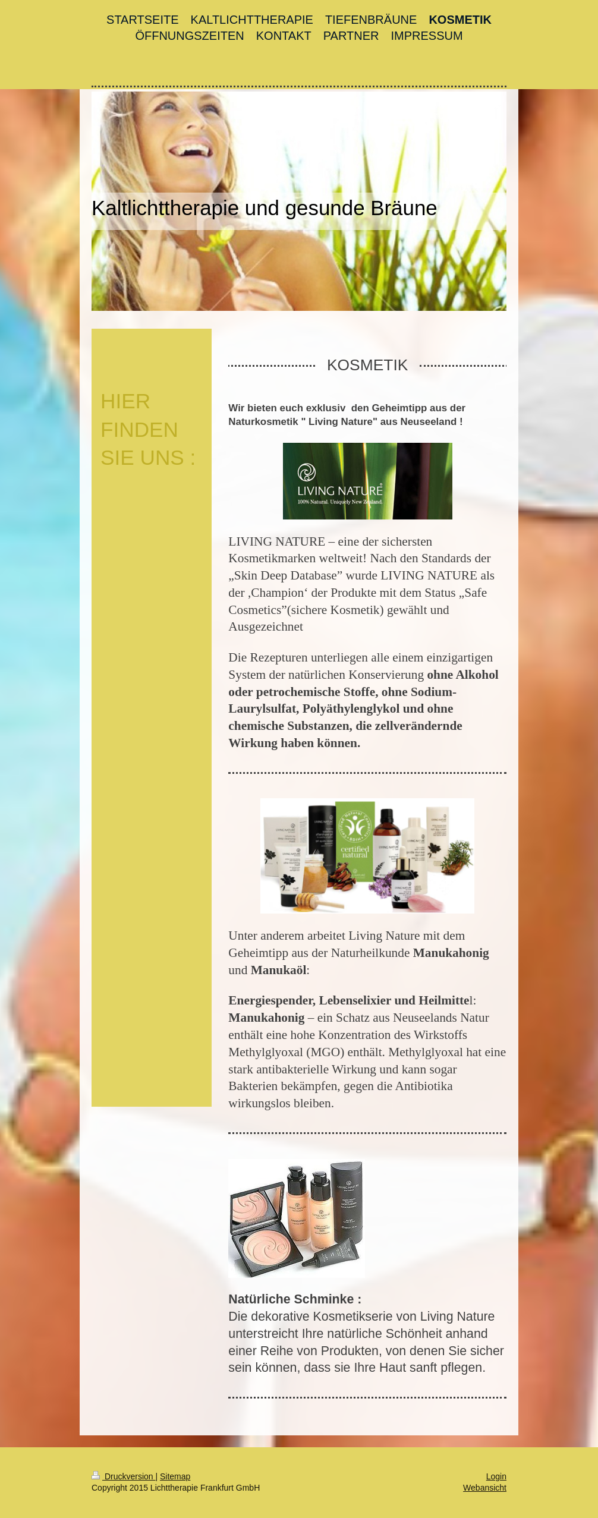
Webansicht (484, 1487)
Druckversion (123, 1476)
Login (496, 1476)
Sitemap (175, 1476)
